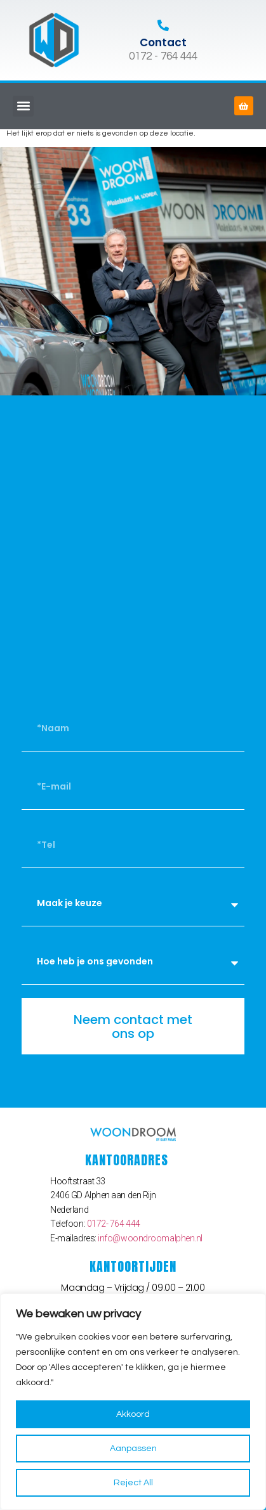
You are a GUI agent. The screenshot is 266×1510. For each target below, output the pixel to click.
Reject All (133, 1482)
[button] (23, 106)
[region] (133, 1401)
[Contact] (163, 25)
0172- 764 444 (113, 1224)
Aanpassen (133, 1448)
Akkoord (133, 1414)
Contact (163, 42)
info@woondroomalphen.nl (150, 1238)
